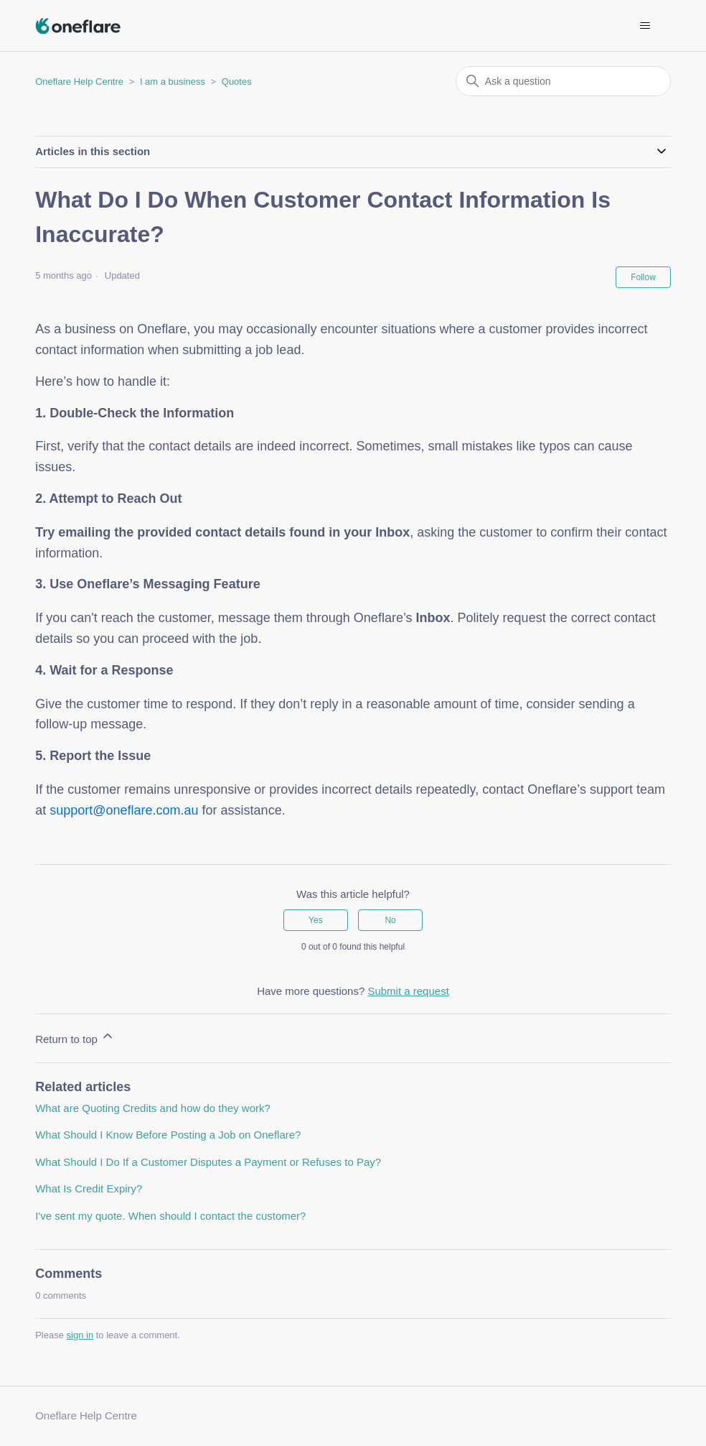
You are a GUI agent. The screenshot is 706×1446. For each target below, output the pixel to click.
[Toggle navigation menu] (645, 25)
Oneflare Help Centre (79, 81)
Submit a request (407, 991)
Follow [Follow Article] (643, 277)
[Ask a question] (563, 81)
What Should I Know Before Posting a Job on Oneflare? (168, 1134)
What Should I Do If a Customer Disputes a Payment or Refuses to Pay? (208, 1162)
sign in (80, 1335)
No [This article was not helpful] (390, 920)
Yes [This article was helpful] (316, 920)
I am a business (172, 81)
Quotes (237, 81)
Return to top (75, 1037)
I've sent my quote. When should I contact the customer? (170, 1216)
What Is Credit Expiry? (88, 1188)
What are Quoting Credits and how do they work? (152, 1108)
